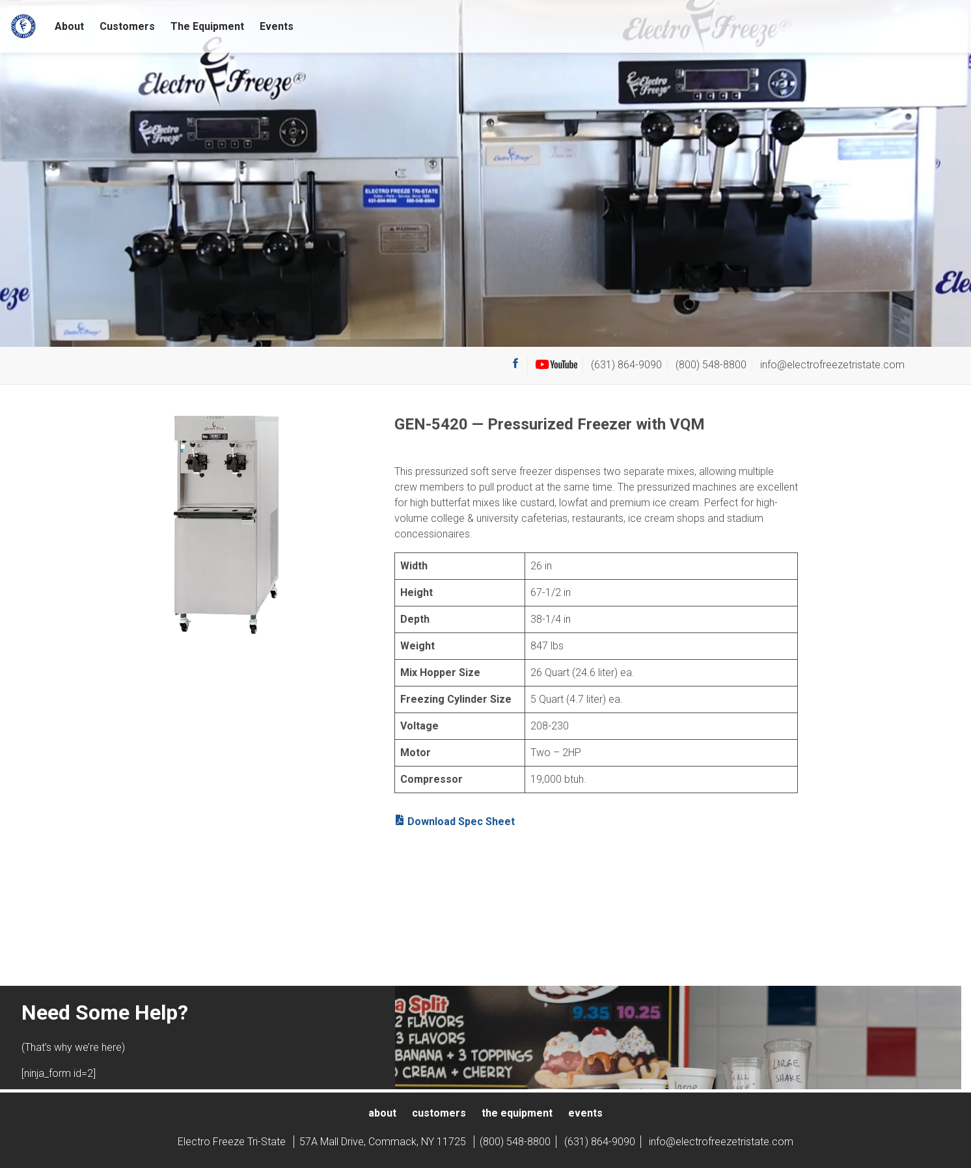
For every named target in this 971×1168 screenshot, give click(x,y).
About (69, 26)
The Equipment (207, 26)
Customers (127, 26)
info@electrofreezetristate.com (832, 365)
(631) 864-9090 (626, 365)
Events (277, 26)
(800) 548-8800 (711, 365)
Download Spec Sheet (454, 821)
